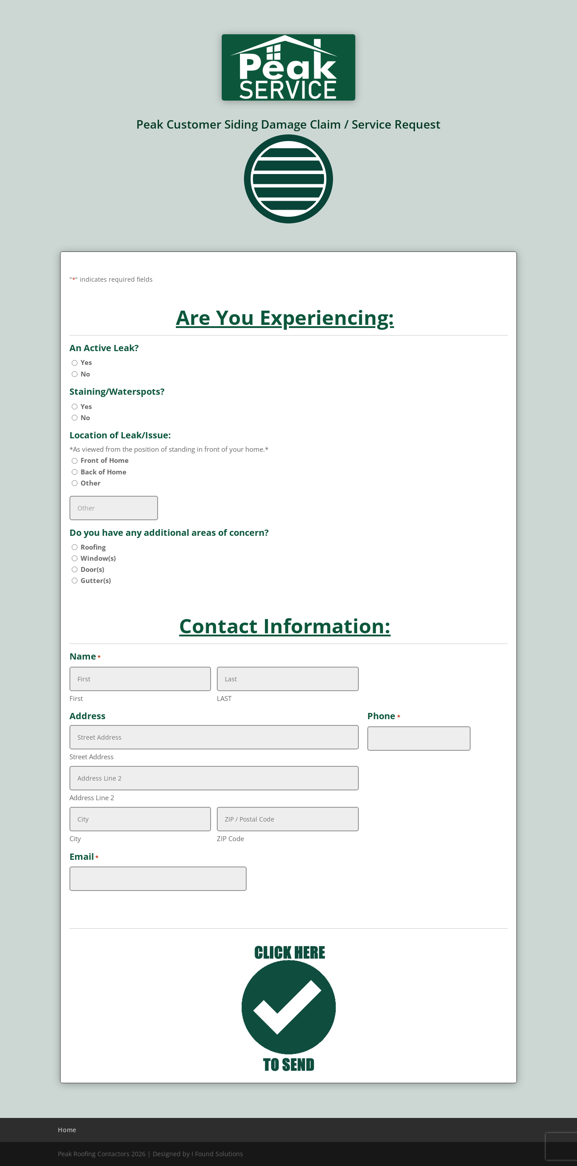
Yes (86, 362)
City (75, 838)
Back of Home (103, 471)
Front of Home (105, 460)
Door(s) (92, 569)
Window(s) (98, 558)
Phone (383, 717)
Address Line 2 (91, 797)
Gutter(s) (96, 580)
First (76, 698)
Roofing (93, 547)
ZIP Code (230, 838)
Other (91, 482)
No (85, 373)
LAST (224, 698)
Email (83, 857)
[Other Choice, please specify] (113, 508)
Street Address (91, 756)
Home (67, 1130)
